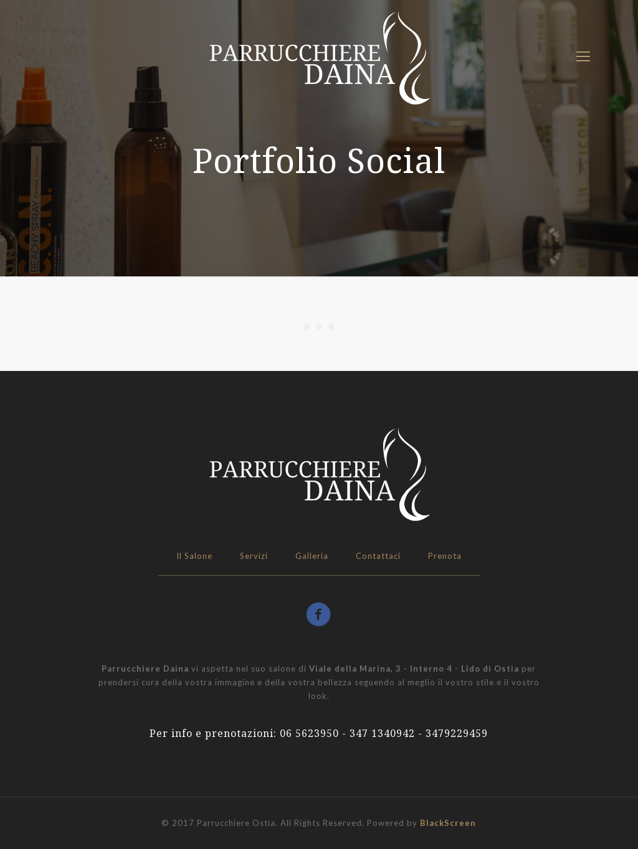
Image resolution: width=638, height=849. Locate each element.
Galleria (311, 556)
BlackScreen (448, 823)
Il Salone (194, 556)
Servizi (254, 556)
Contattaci (378, 556)
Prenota (445, 556)
